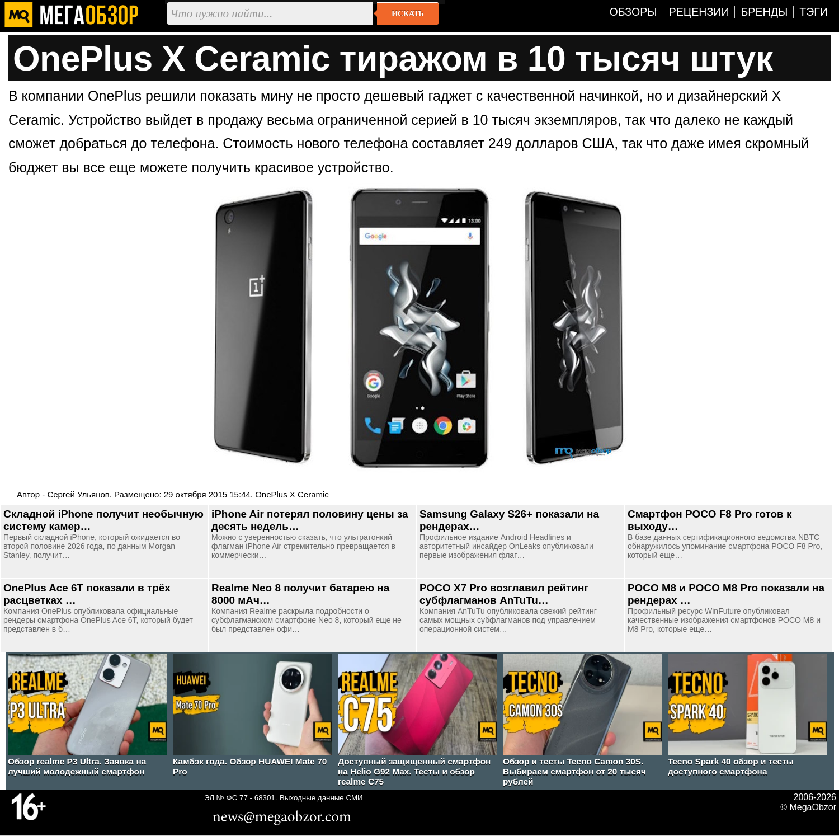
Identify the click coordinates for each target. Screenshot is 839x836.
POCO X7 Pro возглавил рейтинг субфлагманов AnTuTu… (504, 594)
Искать (407, 13)
